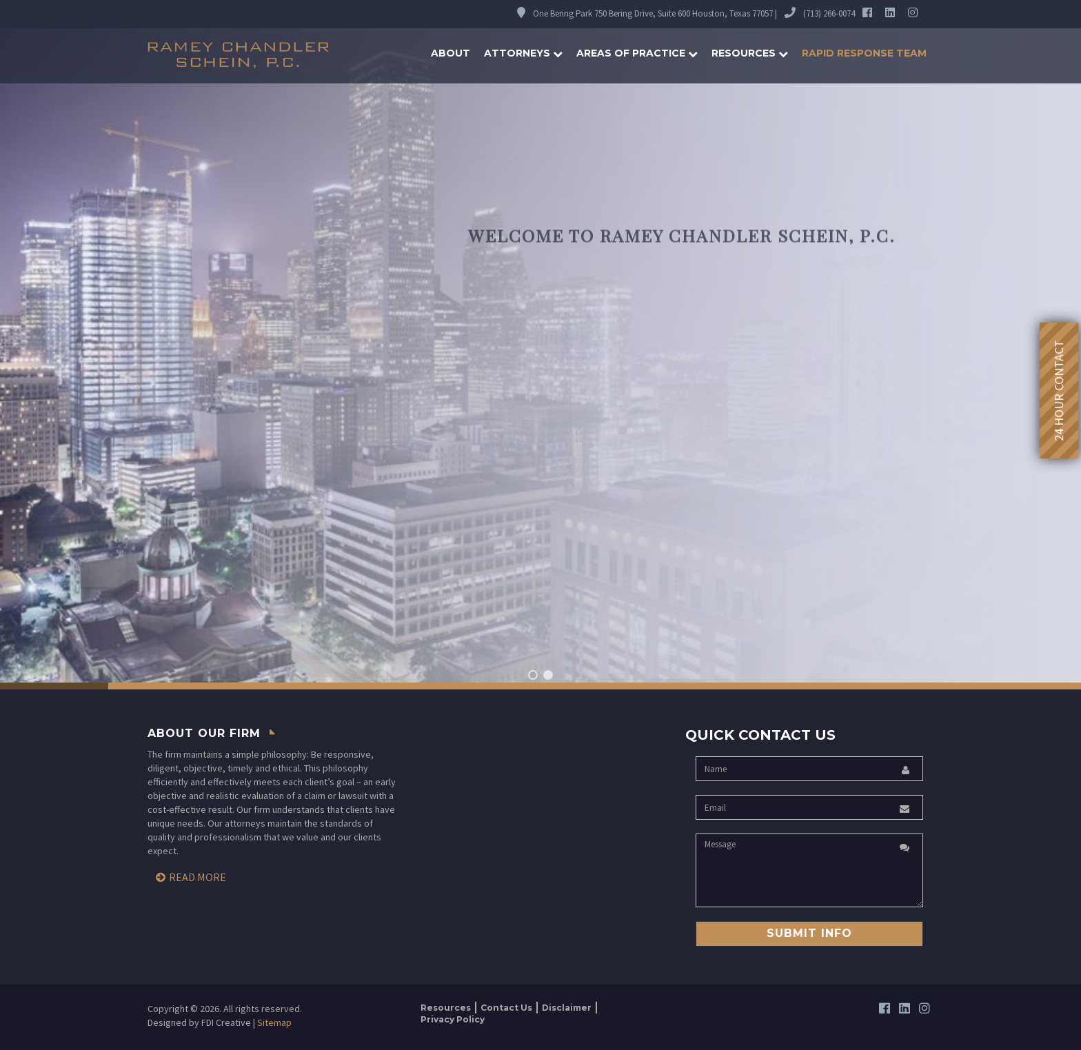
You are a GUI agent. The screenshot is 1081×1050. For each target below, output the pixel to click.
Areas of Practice (637, 53)
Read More (197, 877)
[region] (540, 344)
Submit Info (809, 933)
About (450, 53)
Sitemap (274, 1022)
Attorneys (523, 53)
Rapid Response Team (864, 53)
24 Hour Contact (1059, 390)
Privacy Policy (453, 1019)
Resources (749, 53)
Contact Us (506, 1007)
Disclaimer (567, 1007)
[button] (533, 675)
